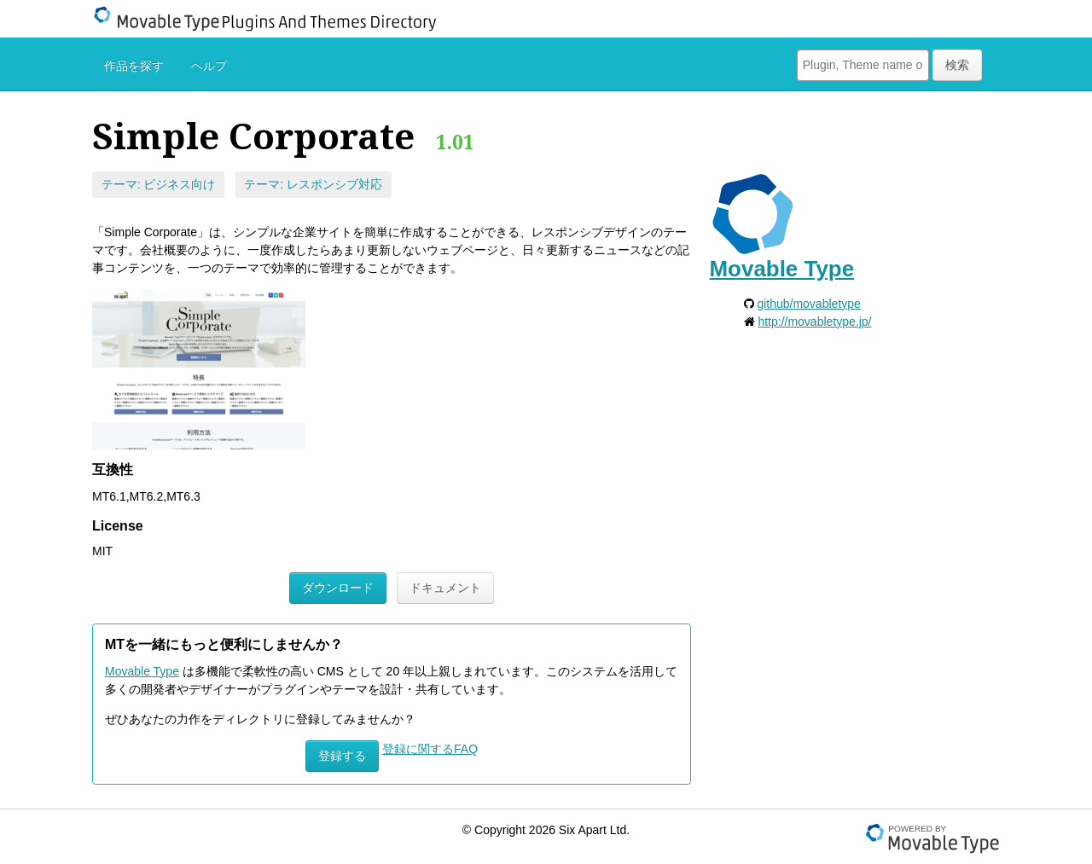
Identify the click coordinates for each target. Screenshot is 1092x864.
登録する (342, 756)
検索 (957, 65)
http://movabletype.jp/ (814, 321)
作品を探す (134, 65)
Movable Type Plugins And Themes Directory (275, 19)
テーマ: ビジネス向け (159, 184)
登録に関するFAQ (430, 749)
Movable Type (142, 671)
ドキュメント (445, 587)
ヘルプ (209, 65)
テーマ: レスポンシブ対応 (313, 184)
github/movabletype (808, 303)
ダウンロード (338, 587)
